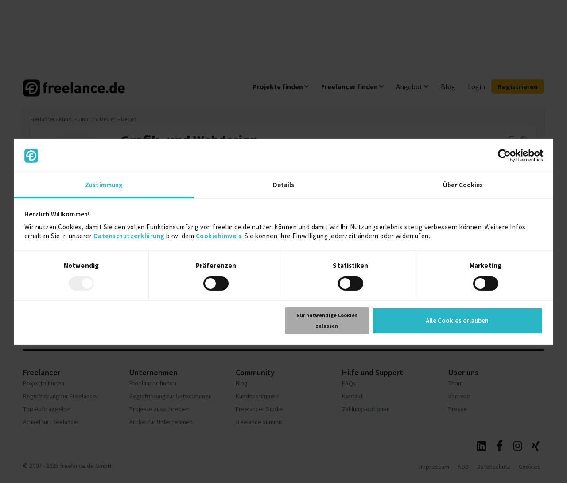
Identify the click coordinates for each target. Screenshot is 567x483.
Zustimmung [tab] (104, 185)
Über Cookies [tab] (463, 185)
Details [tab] (284, 185)
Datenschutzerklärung (129, 236)
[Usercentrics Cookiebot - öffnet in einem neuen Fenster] (504, 155)
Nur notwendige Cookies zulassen (326, 320)
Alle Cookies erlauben (457, 320)
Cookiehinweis (219, 236)
